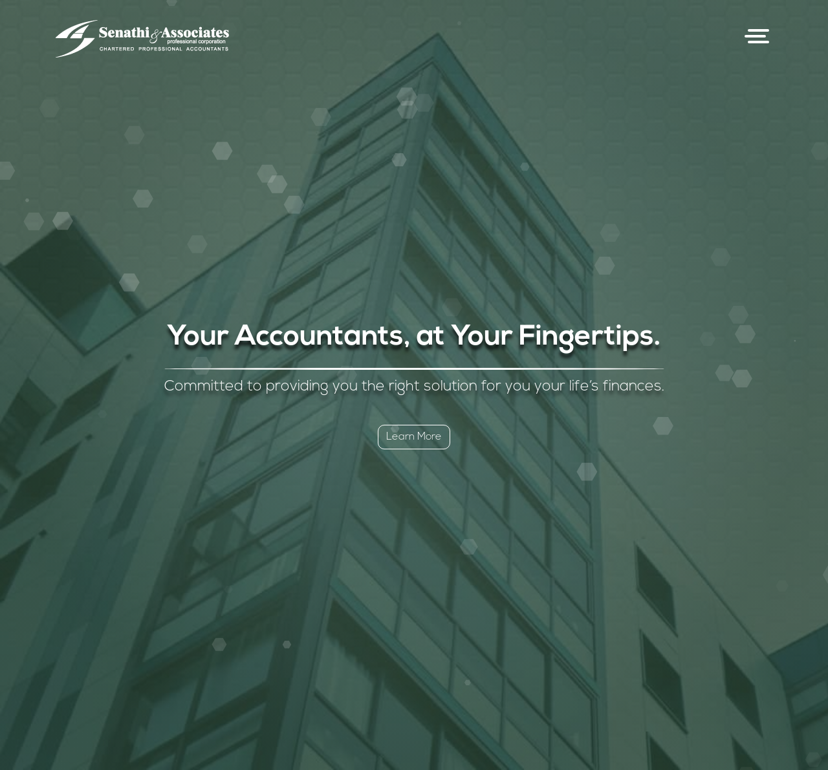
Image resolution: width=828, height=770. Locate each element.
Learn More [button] (414, 437)
